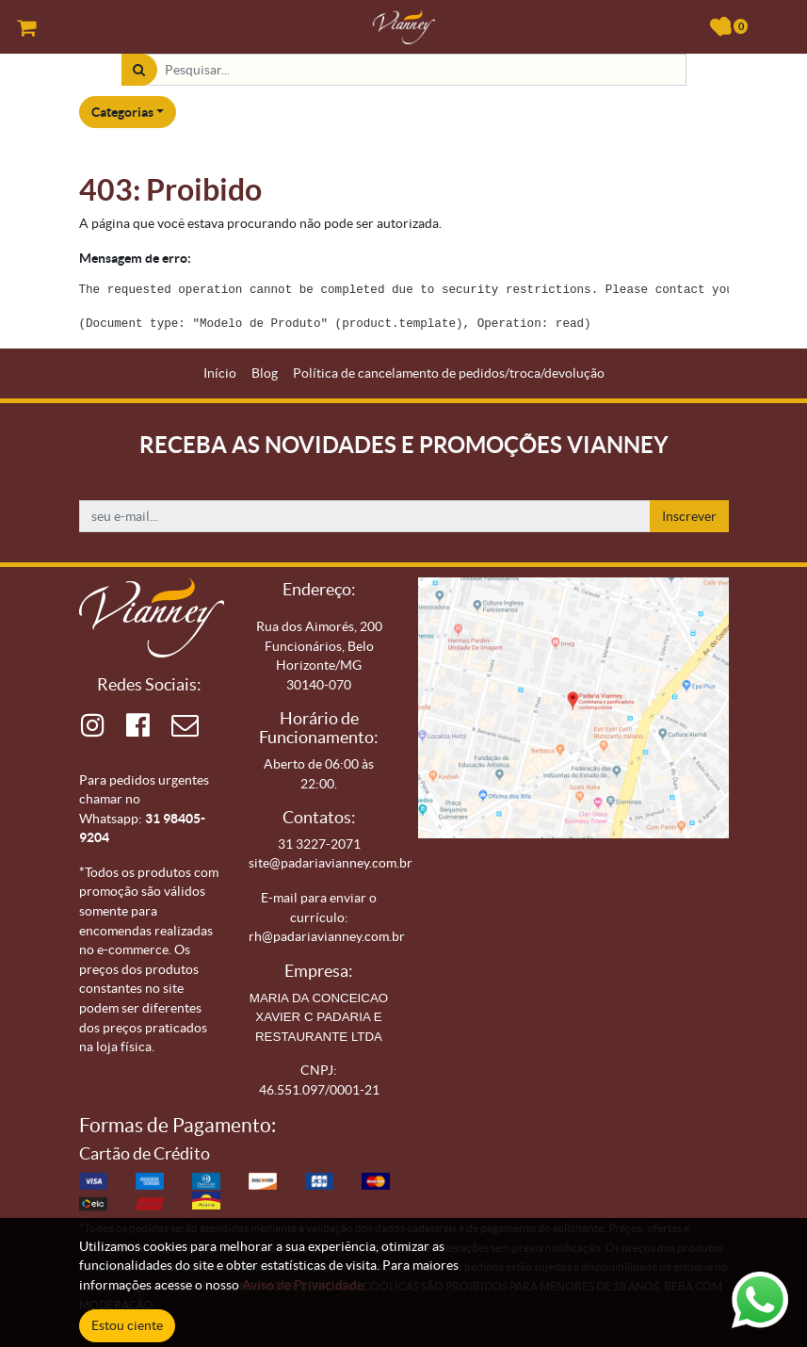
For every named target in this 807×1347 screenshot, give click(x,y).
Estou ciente (127, 1325)
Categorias (122, 112)
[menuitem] (220, 373)
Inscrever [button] (689, 516)
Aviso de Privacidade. (304, 1284)
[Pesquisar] (139, 70)
